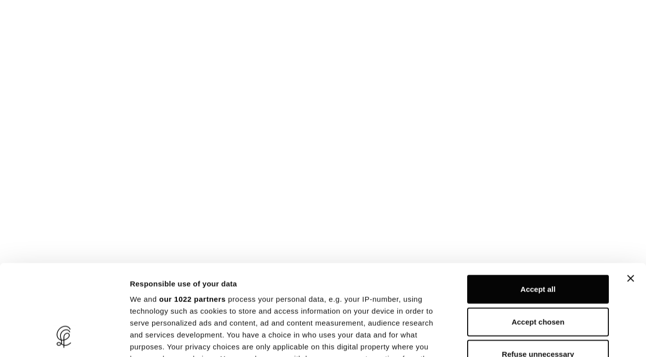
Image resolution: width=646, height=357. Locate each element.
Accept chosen (538, 238)
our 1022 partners (192, 215)
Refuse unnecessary (538, 270)
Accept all (538, 205)
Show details (520, 337)
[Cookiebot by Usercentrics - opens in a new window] (64, 337)
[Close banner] (630, 194)
